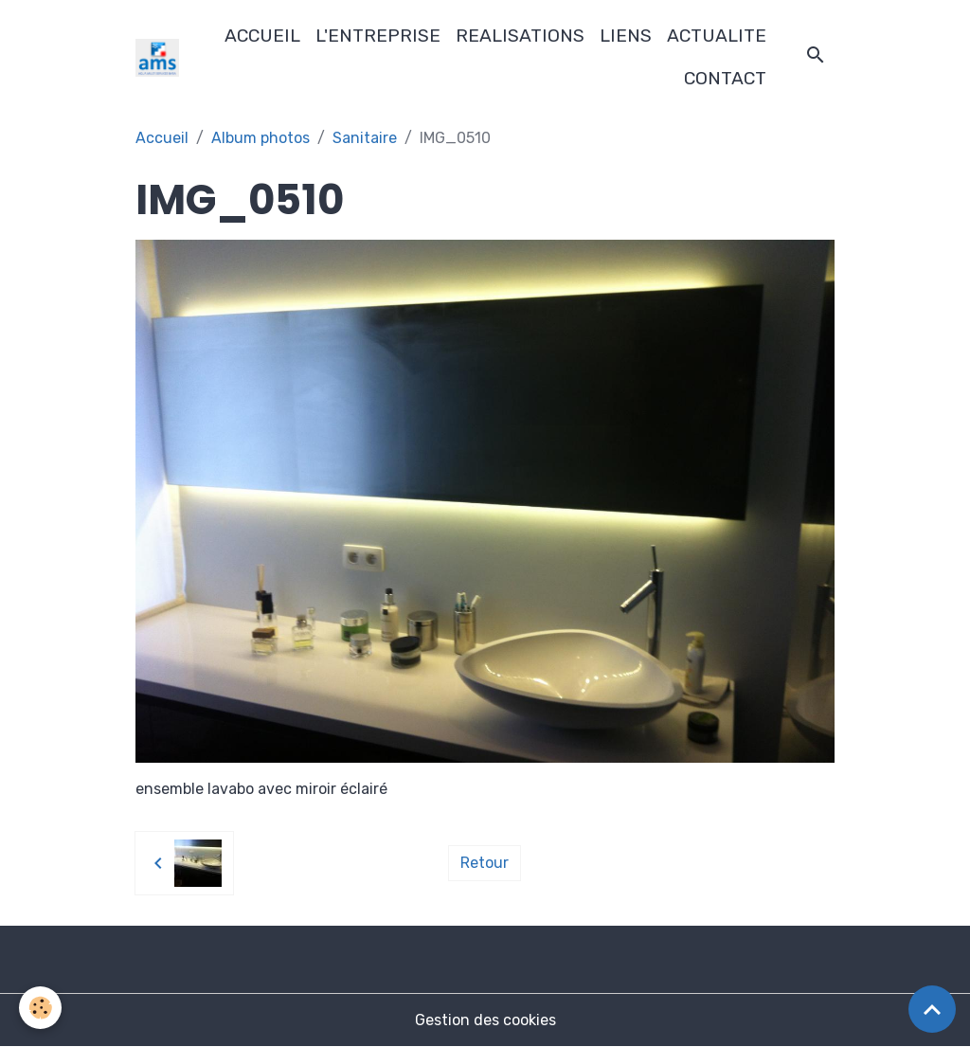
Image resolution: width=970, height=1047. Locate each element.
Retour (484, 863)
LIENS (626, 35)
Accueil (162, 138)
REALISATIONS (520, 35)
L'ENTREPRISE (377, 35)
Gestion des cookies (485, 1020)
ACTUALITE (716, 35)
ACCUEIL (262, 35)
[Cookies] (40, 1007)
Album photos (260, 138)
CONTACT (725, 78)
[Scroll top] (932, 1009)
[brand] (158, 58)
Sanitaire (364, 138)
